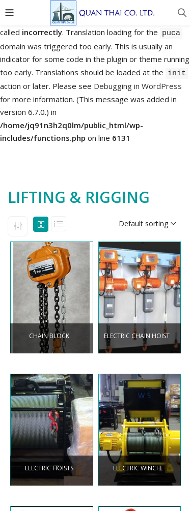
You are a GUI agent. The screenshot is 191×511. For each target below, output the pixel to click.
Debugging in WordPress (138, 86)
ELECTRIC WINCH (137, 468)
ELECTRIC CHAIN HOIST (137, 336)
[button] (147, 223)
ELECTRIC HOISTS (49, 468)
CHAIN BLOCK (49, 336)
